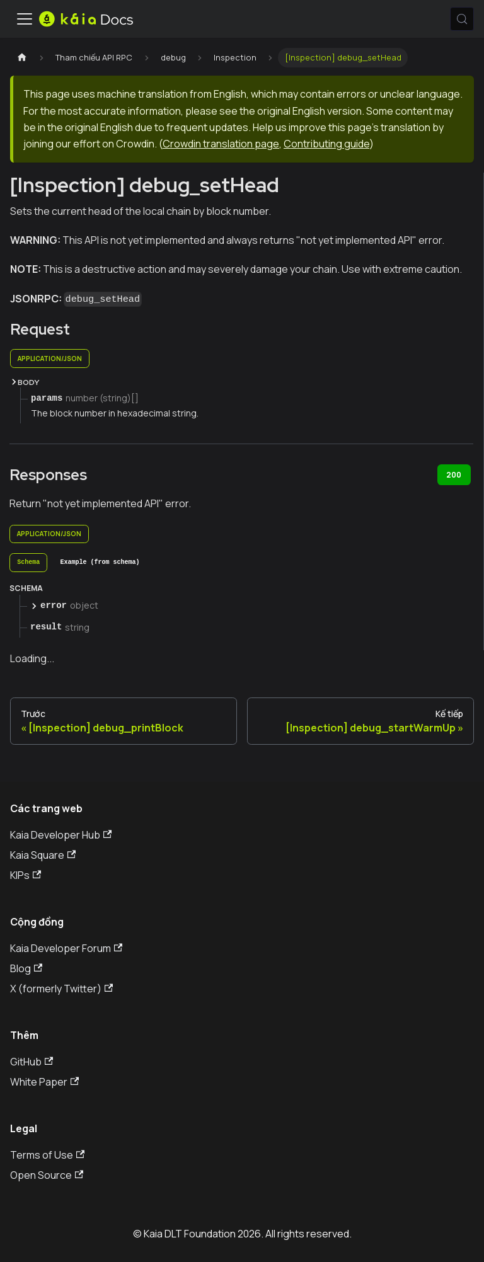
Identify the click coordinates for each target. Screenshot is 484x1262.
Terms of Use (47, 1155)
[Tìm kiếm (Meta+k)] (462, 19)
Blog (26, 968)
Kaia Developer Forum (66, 948)
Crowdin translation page (221, 144)
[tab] (28, 562)
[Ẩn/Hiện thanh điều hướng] (24, 18)
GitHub (31, 1062)
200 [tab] (453, 474)
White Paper (44, 1082)
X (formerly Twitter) (61, 988)
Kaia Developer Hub (61, 835)
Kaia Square (43, 855)
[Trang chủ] (22, 57)
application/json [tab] (50, 358)
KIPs (25, 875)
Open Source (46, 1175)
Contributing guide (326, 144)
